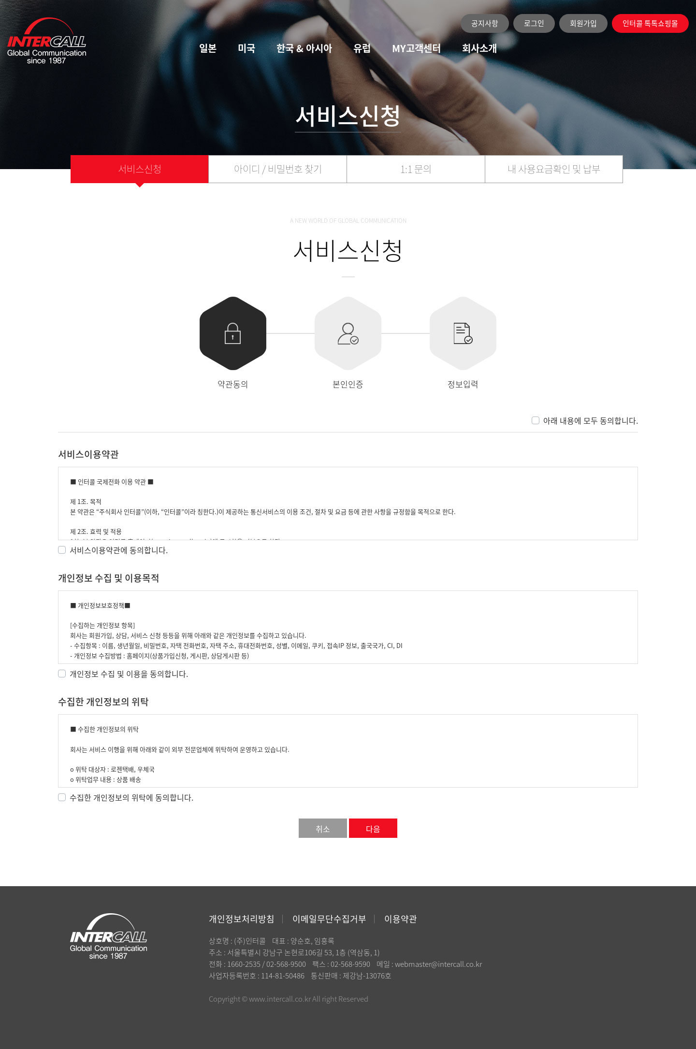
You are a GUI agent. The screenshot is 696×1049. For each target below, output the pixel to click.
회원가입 (583, 23)
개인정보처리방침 (242, 918)
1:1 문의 (416, 169)
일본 (208, 48)
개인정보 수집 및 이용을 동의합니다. (129, 673)
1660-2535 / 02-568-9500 (266, 964)
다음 (373, 828)
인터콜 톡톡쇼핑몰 (650, 23)
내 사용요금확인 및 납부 (554, 169)
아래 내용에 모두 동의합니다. (590, 420)
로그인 (534, 23)
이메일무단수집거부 (329, 918)
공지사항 (484, 23)
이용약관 (400, 918)
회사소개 (479, 48)
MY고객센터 (416, 48)
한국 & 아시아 (304, 48)
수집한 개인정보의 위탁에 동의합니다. (131, 797)
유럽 (362, 48)
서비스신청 (139, 169)
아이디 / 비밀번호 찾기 (278, 169)
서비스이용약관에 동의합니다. (119, 550)
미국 (246, 48)
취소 (323, 828)
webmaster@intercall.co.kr (438, 964)
